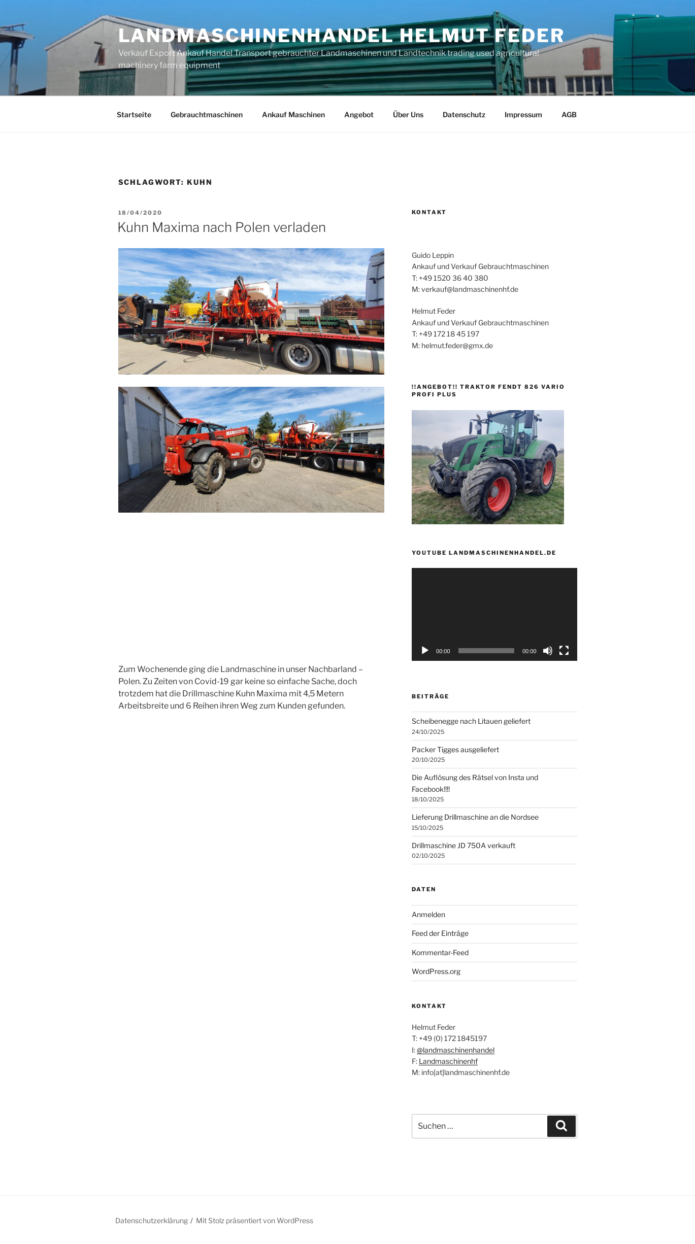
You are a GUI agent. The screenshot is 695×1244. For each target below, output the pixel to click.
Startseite (134, 114)
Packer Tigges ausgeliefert (455, 749)
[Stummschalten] (548, 651)
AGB (569, 114)
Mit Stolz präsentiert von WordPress (254, 1220)
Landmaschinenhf (448, 1061)
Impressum (523, 114)
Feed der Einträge (440, 933)
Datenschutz (464, 114)
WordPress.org (436, 971)
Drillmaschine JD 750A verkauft (463, 845)
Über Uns (408, 114)
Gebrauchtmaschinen (207, 114)
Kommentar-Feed (440, 952)
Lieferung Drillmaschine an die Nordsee (475, 817)
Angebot (359, 114)
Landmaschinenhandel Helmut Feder (341, 35)
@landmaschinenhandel (455, 1050)
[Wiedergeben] (425, 651)
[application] (494, 614)
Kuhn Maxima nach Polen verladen (221, 227)
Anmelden (428, 914)
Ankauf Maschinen (293, 114)
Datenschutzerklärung (151, 1220)
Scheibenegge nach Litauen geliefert (471, 721)
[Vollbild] (564, 651)
